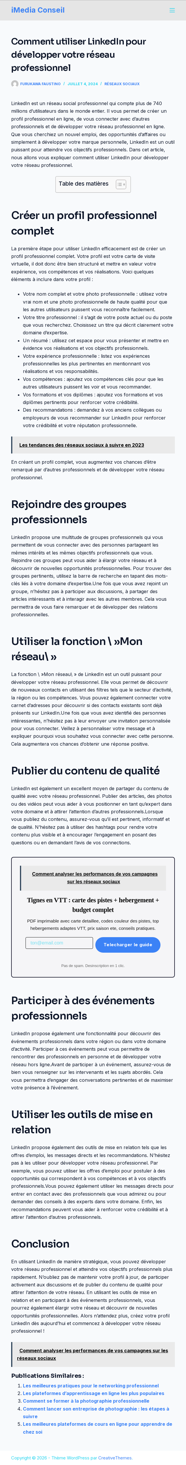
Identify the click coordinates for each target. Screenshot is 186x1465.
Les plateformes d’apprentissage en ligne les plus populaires (93, 1393)
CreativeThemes (115, 1458)
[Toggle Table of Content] (118, 184)
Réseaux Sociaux (122, 84)
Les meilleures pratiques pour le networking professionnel (91, 1386)
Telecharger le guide (128, 944)
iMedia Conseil (38, 10)
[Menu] (172, 10)
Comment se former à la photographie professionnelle (86, 1401)
